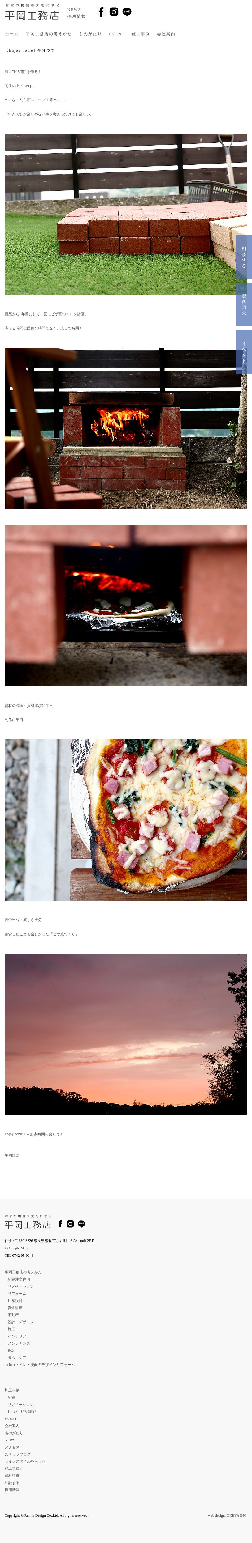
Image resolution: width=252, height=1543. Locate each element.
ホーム (12, 34)
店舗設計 (15, 1301)
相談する (12, 1483)
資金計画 (15, 1308)
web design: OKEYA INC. (227, 1515)
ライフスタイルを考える (25, 1461)
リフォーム (17, 1293)
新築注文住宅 (19, 1279)
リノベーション (21, 1286)
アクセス (12, 1447)
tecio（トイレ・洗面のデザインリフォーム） (42, 1364)
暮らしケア (17, 1357)
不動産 (13, 1315)
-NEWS (73, 9)
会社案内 (166, 34)
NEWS (10, 1440)
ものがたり (90, 34)
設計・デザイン (21, 1322)
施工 (11, 1329)
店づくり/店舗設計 (23, 1411)
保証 (11, 1350)
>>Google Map (16, 1248)
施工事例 (141, 34)
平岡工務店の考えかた (49, 34)
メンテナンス (19, 1343)
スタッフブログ (18, 1454)
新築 (11, 1397)
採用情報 (12, 1490)
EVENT (117, 34)
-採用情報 (76, 16)
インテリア (17, 1336)
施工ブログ (14, 1468)
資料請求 (12, 1475)
